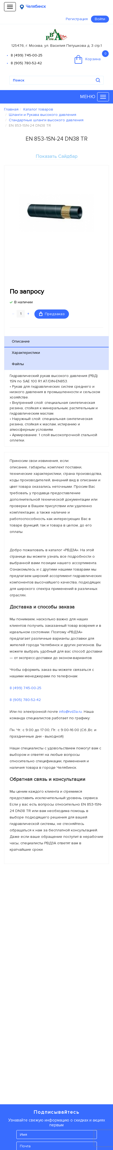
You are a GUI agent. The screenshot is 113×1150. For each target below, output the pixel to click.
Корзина (92, 57)
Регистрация (77, 19)
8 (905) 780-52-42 (26, 63)
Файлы (18, 364)
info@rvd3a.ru (70, 711)
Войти (100, 19)
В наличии (23, 302)
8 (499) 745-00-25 (26, 55)
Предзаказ (52, 314)
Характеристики (26, 352)
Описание (21, 341)
